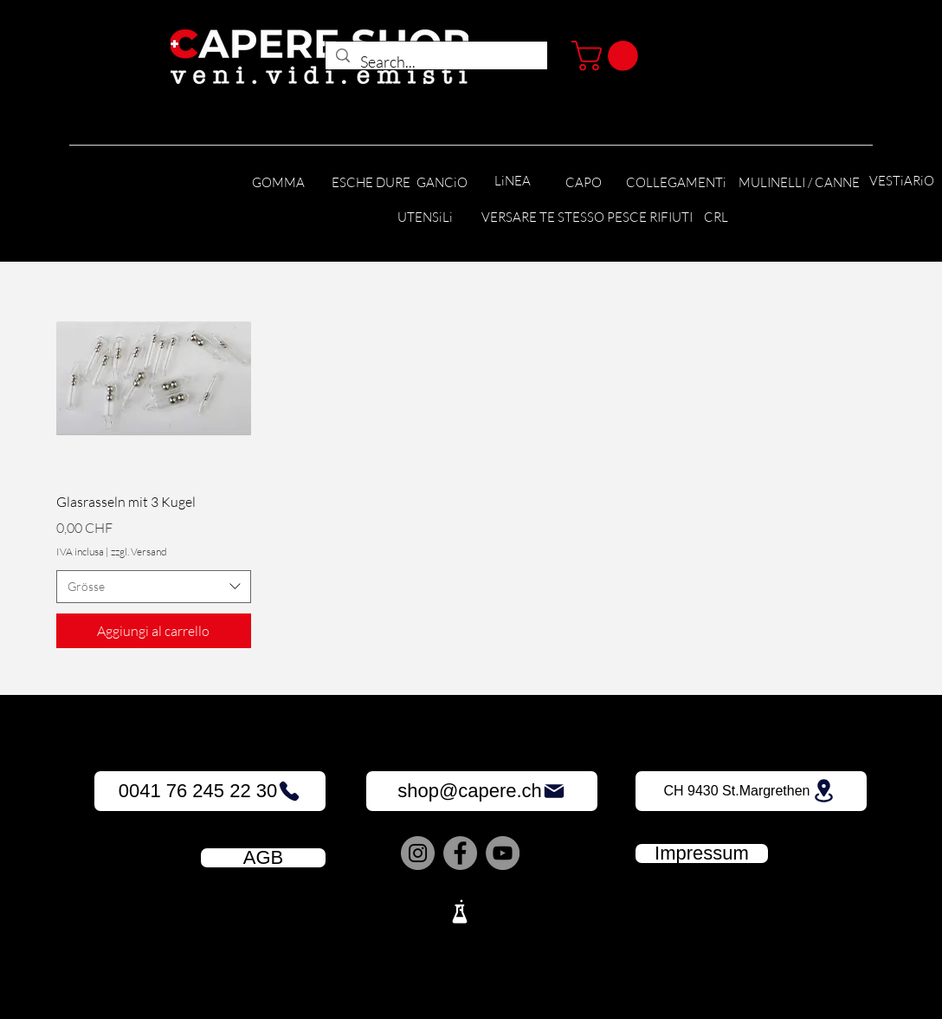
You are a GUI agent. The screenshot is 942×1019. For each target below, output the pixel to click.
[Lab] (459, 911)
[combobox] (153, 586)
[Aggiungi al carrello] (153, 630)
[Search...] (435, 62)
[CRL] (715, 218)
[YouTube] (502, 853)
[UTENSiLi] (424, 218)
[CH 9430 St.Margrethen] (751, 791)
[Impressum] (702, 853)
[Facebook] (460, 853)
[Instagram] (418, 853)
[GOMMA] (278, 183)
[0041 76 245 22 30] (210, 791)
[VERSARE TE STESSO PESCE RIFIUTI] (587, 218)
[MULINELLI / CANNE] (799, 183)
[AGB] (263, 857)
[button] (608, 56)
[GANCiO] (442, 183)
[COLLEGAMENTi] (675, 183)
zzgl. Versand (139, 551)
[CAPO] (584, 183)
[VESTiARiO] (901, 181)
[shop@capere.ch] (481, 791)
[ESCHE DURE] (371, 183)
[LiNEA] (513, 181)
